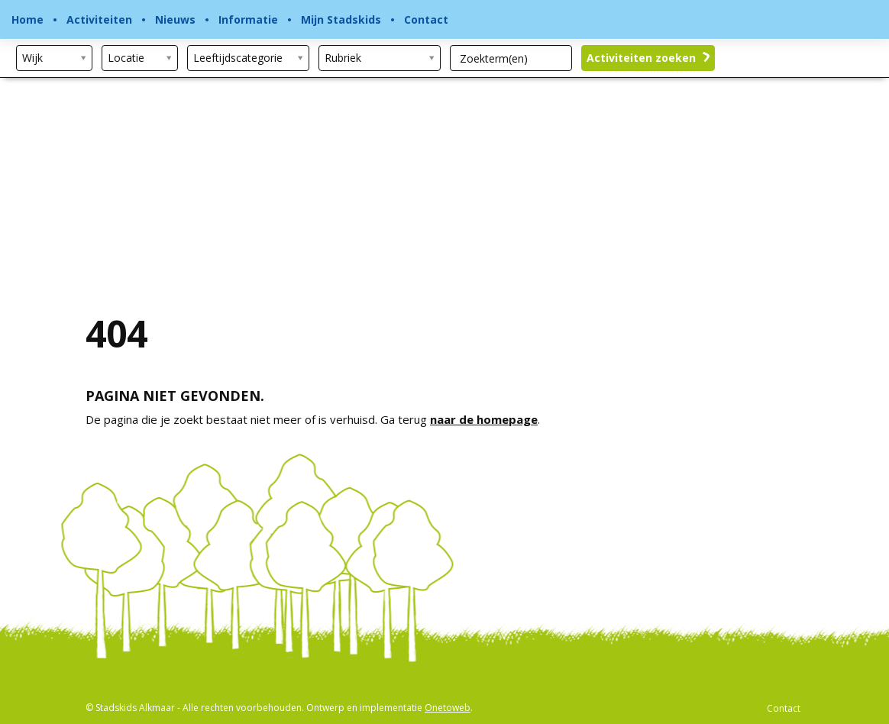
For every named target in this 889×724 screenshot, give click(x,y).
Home (27, 19)
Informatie (248, 19)
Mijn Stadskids (341, 19)
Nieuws (175, 19)
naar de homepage (484, 419)
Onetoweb (447, 707)
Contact (426, 19)
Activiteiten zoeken (648, 58)
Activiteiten (99, 19)
